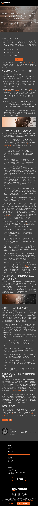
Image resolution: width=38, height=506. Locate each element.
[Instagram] (15, 494)
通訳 (9, 448)
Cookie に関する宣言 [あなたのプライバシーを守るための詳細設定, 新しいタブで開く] (29, 500)
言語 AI (9, 445)
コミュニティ (11, 469)
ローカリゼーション (29, 62)
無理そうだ (26, 266)
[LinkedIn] (19, 494)
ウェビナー (10, 461)
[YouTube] (25, 494)
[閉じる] (35, 498)
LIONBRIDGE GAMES (13, 450)
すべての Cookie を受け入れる (23, 503)
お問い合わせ (19, 59)
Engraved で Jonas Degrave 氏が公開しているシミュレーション (19, 89)
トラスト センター (12, 459)
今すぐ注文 (19, 479)
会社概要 (10, 457)
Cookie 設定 (11, 503)
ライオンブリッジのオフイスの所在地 (16, 472)
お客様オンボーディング (13, 470)
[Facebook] (12, 494)
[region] (19, 501)
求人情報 (10, 467)
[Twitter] (22, 494)
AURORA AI (10, 451)
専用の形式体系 (17, 390)
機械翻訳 (26, 223)
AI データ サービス (12, 447)
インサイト (10, 460)
